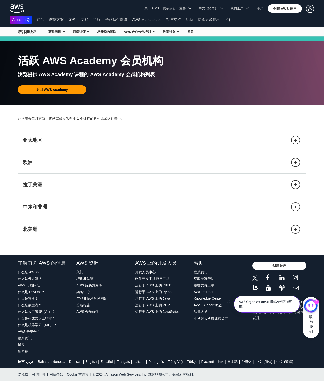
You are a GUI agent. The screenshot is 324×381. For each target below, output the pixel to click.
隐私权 (23, 374)
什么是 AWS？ (29, 272)
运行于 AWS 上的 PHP (152, 305)
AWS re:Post (203, 292)
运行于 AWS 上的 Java (152, 298)
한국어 (246, 362)
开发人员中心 (145, 272)
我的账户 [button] (239, 8)
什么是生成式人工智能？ (36, 318)
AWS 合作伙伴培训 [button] (139, 32)
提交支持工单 (204, 285)
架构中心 (83, 292)
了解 (96, 19)
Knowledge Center (208, 298)
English (91, 362)
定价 (72, 19)
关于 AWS (151, 8)
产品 (40, 19)
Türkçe (192, 362)
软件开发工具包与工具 (152, 279)
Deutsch (75, 362)
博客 (190, 32)
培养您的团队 (106, 32)
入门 (79, 272)
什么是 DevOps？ (31, 292)
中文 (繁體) (284, 362)
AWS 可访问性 (29, 285)
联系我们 (169, 8)
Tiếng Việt (175, 362)
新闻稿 (23, 351)
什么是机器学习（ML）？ (37, 325)
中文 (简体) (264, 362)
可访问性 (39, 374)
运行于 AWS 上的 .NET (153, 285)
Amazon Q (21, 19)
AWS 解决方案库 (89, 285)
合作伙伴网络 (116, 19)
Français (123, 362)
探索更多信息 (209, 19)
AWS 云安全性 (29, 331)
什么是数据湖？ (30, 305)
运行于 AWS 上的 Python (154, 292)
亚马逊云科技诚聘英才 (211, 318)
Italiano (139, 362)
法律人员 (200, 312)
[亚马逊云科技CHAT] (311, 306)
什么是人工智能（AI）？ (36, 312)
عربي (30, 362)
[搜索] (229, 20)
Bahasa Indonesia (51, 362)
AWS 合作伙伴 (87, 312)
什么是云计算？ (30, 279)
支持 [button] (185, 8)
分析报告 (83, 305)
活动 (189, 19)
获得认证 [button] (81, 32)
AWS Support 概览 (208, 305)
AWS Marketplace (146, 19)
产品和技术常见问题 (91, 298)
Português (156, 362)
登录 (260, 8)
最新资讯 (25, 338)
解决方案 (56, 19)
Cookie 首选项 (78, 374)
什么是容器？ (28, 298)
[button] (285, 8)
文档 (84, 19)
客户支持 (173, 19)
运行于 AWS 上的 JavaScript (157, 312)
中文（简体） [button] (211, 8)
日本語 (232, 362)
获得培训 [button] (56, 32)
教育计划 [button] (171, 32)
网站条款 (56, 374)
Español (106, 362)
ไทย (221, 362)
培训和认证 (27, 32)
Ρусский (207, 362)
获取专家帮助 (204, 279)
